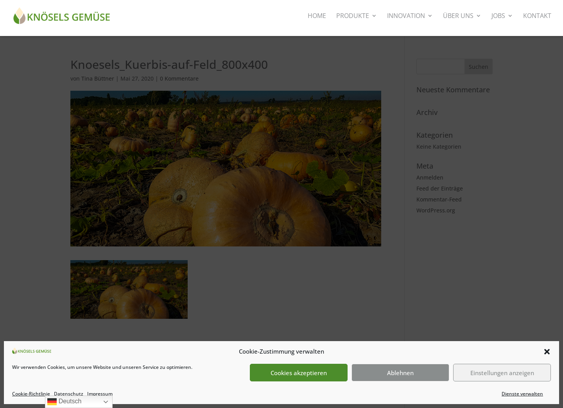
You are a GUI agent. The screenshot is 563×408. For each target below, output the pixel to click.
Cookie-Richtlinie (31, 393)
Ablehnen (400, 373)
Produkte (352, 16)
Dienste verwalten (522, 393)
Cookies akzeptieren (299, 373)
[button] (547, 352)
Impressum (100, 393)
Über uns (458, 16)
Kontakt (537, 16)
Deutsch (64, 401)
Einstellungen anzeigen (502, 373)
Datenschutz (68, 393)
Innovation (406, 16)
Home (317, 16)
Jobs (498, 16)
